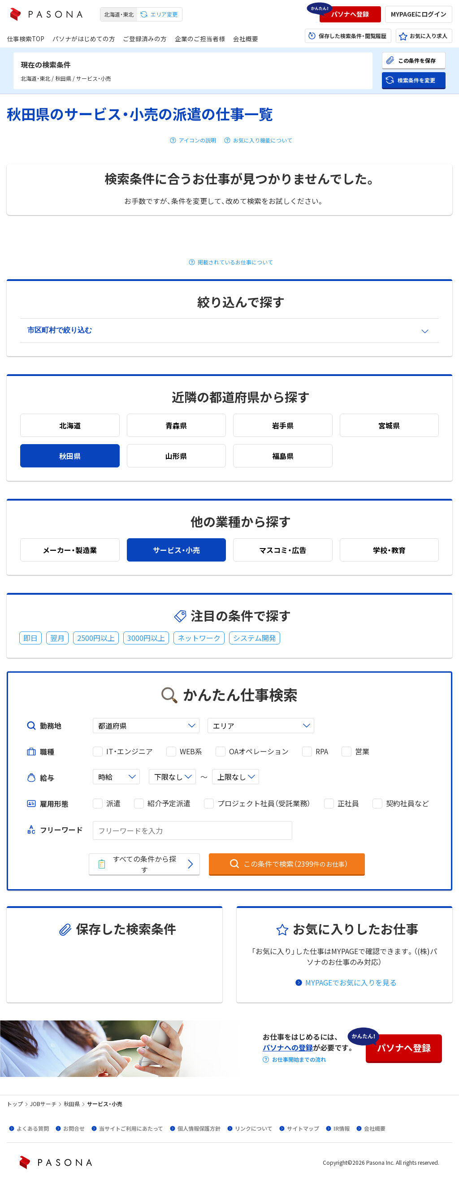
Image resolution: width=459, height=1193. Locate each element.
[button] (350, 14)
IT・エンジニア (129, 751)
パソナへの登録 (288, 1047)
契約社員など (407, 803)
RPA (322, 751)
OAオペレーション (259, 751)
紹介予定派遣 (169, 803)
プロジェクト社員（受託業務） (264, 803)
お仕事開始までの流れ (299, 1059)
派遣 (113, 803)
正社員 (348, 803)
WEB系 (191, 751)
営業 (362, 751)
